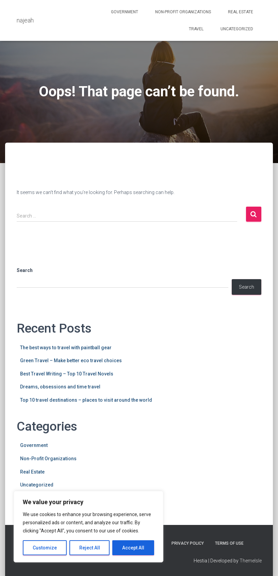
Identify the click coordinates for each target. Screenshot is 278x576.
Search (25, 270)
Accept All (133, 547)
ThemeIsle (251, 560)
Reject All (89, 547)
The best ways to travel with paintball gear (66, 347)
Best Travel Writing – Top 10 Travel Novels (66, 374)
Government (124, 12)
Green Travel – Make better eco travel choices (71, 360)
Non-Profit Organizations (183, 12)
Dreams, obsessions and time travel (60, 386)
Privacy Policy (187, 543)
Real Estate (240, 12)
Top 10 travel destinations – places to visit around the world (86, 400)
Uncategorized (236, 29)
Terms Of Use (229, 543)
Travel (196, 29)
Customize (45, 547)
